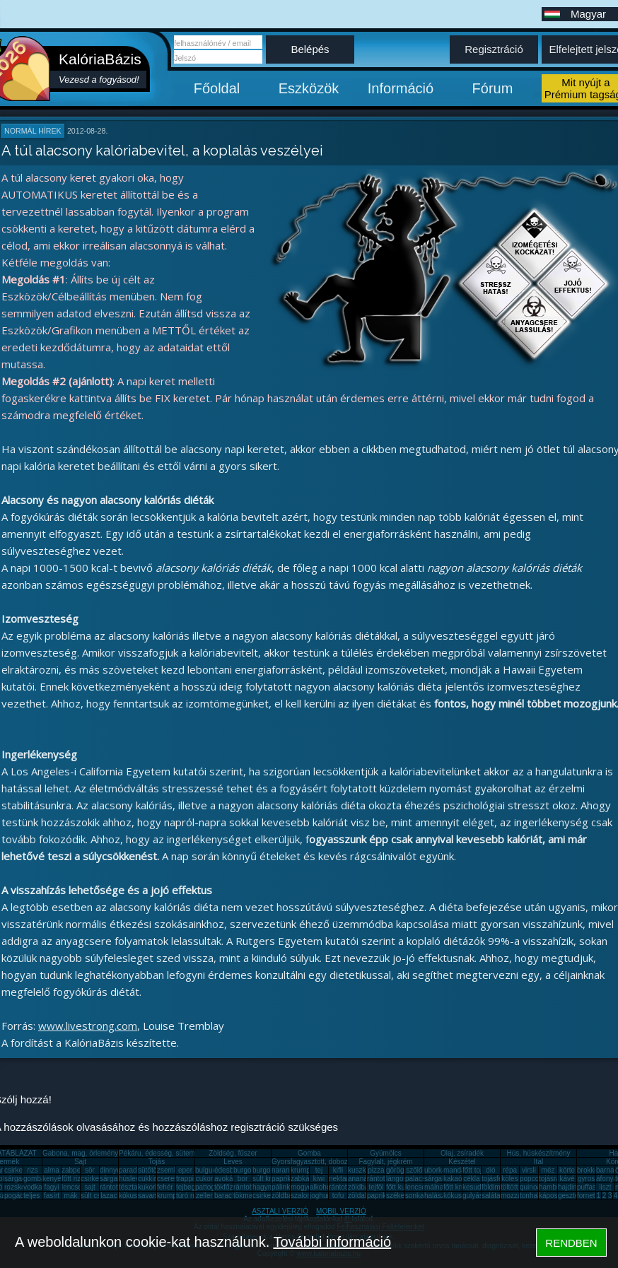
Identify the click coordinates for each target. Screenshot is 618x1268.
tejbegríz (189, 1187)
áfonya (606, 1178)
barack (224, 1195)
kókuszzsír (135, 1195)
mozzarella (518, 1195)
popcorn (532, 1178)
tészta (128, 1187)
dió (490, 1170)
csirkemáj (95, 1178)
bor (242, 1178)
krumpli (302, 1170)
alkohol (321, 1187)
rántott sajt (345, 1187)
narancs (284, 1170)
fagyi (51, 1187)
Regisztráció (494, 49)
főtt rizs (73, 1178)
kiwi (319, 1178)
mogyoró (304, 1187)
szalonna (305, 1195)
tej (319, 1170)
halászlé (437, 1195)
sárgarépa (116, 1178)
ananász (361, 1178)
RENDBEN (571, 1243)
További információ (332, 1242)
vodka (32, 1187)
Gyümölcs (385, 1153)
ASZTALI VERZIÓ (280, 1211)
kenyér (53, 1178)
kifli (338, 1170)
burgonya (248, 1170)
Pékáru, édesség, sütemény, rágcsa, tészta (186, 1153)
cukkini (149, 1178)
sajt (89, 1187)
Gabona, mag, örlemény (80, 1153)
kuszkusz (362, 1170)
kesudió (474, 1187)
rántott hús (383, 1178)
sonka (414, 1195)
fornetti (588, 1195)
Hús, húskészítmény (538, 1153)
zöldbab (360, 1187)
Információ (400, 88)
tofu (338, 1195)
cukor (204, 1178)
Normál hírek (33, 131)
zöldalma (362, 1195)
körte (567, 1170)
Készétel (461, 1162)
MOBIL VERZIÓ (341, 1211)
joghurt (321, 1195)
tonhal (529, 1195)
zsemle (168, 1170)
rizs (32, 1170)
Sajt (80, 1162)
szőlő (414, 1170)
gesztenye (574, 1195)
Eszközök (309, 88)
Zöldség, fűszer (233, 1153)
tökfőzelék (230, 1187)
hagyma (265, 1187)
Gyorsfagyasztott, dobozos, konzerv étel (334, 1162)
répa (510, 1170)
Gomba (309, 1153)
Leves (233, 1162)
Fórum (492, 88)
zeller (204, 1195)
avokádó (227, 1178)
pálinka (283, 1187)
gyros (586, 1178)
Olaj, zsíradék (462, 1153)
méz (548, 1170)
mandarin (458, 1170)
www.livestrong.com (87, 1025)
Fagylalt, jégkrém (385, 1162)
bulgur (205, 1170)
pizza (376, 1170)
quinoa (530, 1187)
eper (185, 1170)
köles (509, 1178)
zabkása (304, 1178)
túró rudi (189, 1195)
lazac (108, 1195)
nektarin (341, 1178)
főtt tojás (475, 1170)
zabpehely (78, 1170)
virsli (529, 1170)
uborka (435, 1170)
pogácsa (17, 1195)
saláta (491, 1195)
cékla (471, 1178)
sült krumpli (270, 1178)
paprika (283, 1178)
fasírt (51, 1195)
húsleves (132, 1178)
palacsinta (421, 1178)
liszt (605, 1187)
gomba (34, 1178)
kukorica (151, 1187)
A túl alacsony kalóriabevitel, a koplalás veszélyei (162, 150)
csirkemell (19, 1170)
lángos (396, 1178)
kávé (566, 1178)
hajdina (569, 1187)
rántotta (245, 1187)
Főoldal (217, 88)
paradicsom (137, 1170)
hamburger (556, 1187)
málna (433, 1187)
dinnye (110, 1170)
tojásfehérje (500, 1178)
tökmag (245, 1195)
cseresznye (175, 1178)
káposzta (553, 1195)
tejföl (375, 1187)
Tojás (156, 1162)
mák (71, 1195)
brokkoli (589, 1170)
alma (51, 1170)
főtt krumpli (460, 1187)
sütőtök (149, 1170)
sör (90, 1170)
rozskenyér (21, 1187)
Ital (538, 1162)
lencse (72, 1187)
